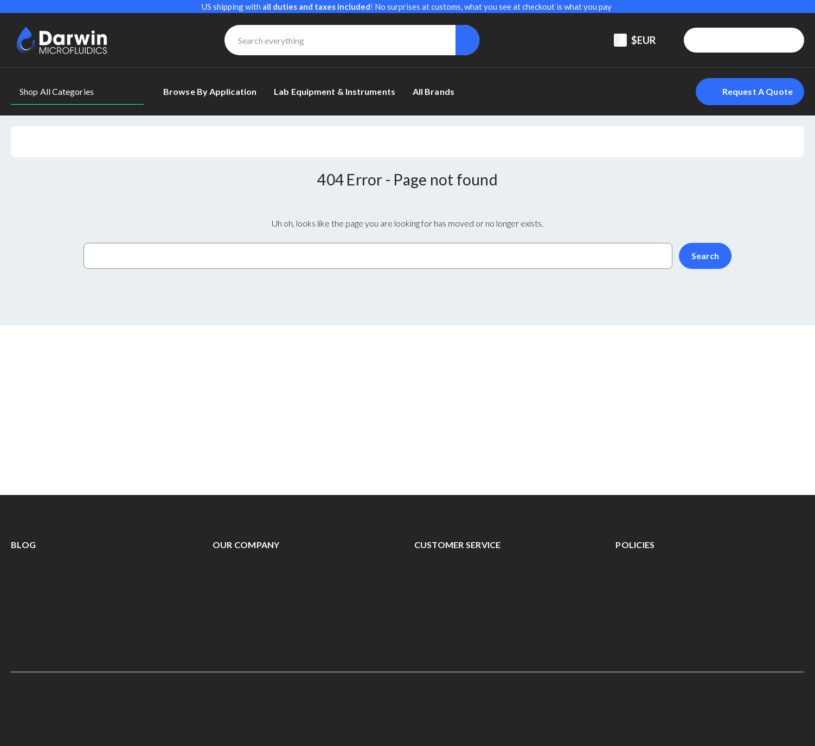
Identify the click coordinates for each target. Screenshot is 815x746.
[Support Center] (706, 40)
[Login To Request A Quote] (750, 91)
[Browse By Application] (210, 92)
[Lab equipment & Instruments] (334, 92)
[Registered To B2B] (737, 40)
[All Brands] (433, 92)
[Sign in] (769, 40)
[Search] (467, 40)
